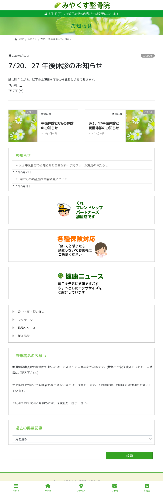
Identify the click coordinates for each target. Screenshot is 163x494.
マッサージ (25, 320)
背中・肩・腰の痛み (31, 312)
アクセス (81, 488)
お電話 (147, 488)
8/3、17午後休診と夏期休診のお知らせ (104, 125)
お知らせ (147, 55)
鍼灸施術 (24, 336)
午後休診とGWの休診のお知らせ (57, 125)
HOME (48, 488)
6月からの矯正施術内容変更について (42, 179)
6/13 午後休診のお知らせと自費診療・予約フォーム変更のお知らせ (63, 165)
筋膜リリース (26, 328)
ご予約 (114, 488)
